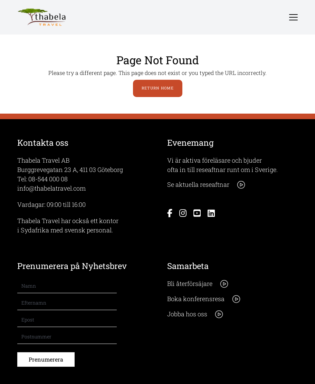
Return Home (158, 87)
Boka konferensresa (204, 299)
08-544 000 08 (48, 179)
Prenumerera (46, 359)
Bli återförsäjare (198, 284)
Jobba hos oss (195, 314)
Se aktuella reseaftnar (206, 185)
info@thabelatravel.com (51, 188)
